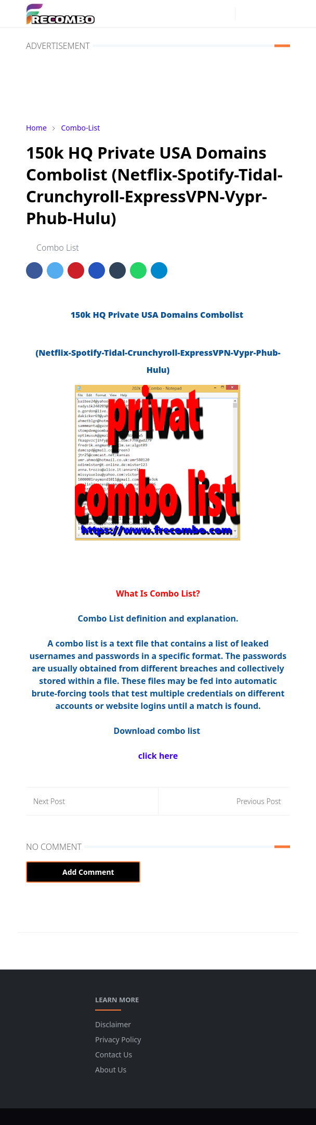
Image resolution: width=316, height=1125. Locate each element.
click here (158, 755)
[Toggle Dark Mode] (246, 13)
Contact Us (113, 1054)
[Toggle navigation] (281, 13)
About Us (110, 1070)
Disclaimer (113, 1024)
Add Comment (83, 872)
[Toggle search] (264, 13)
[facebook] (208, 13)
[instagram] (224, 13)
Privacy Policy (118, 1039)
